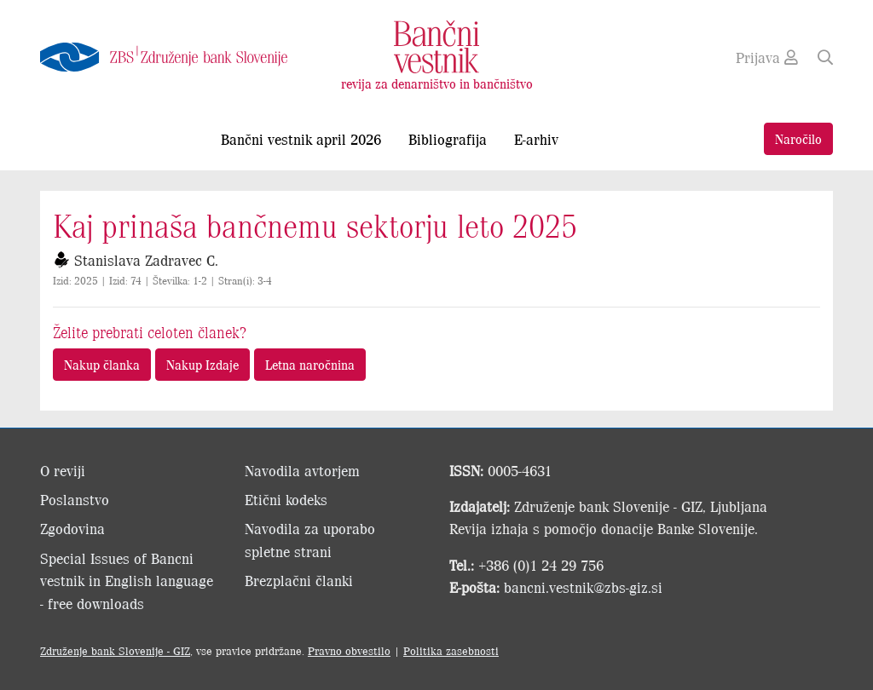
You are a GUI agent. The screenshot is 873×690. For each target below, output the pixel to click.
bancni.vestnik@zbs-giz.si (583, 587)
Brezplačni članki (299, 580)
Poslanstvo (74, 499)
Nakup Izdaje (202, 364)
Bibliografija (447, 138)
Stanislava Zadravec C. (146, 259)
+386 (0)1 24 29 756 (541, 564)
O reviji (62, 470)
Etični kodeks (286, 499)
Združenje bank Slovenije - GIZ (115, 650)
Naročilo (798, 138)
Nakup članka (102, 364)
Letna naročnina (310, 364)
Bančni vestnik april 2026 (301, 138)
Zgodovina (72, 528)
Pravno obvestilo (349, 650)
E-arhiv (536, 138)
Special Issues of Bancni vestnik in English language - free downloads (126, 580)
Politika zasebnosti (451, 650)
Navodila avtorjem (302, 470)
